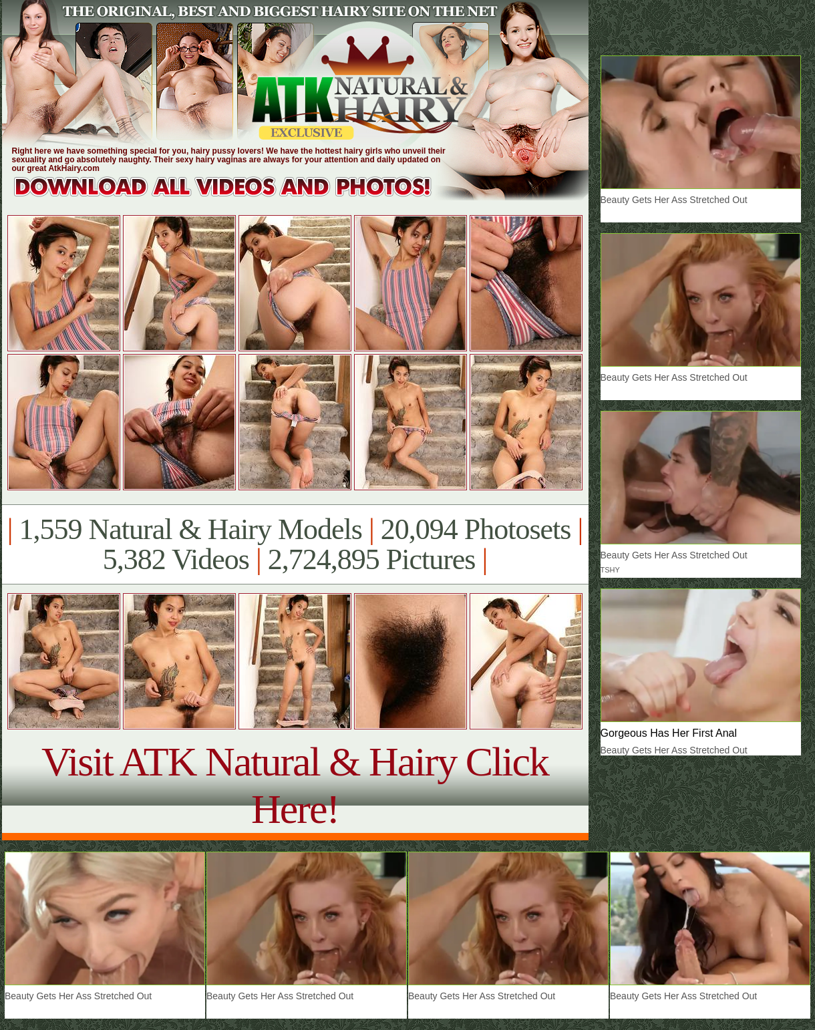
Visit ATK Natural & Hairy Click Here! (294, 785)
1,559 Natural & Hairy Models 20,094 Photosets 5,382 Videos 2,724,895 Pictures (295, 544)
